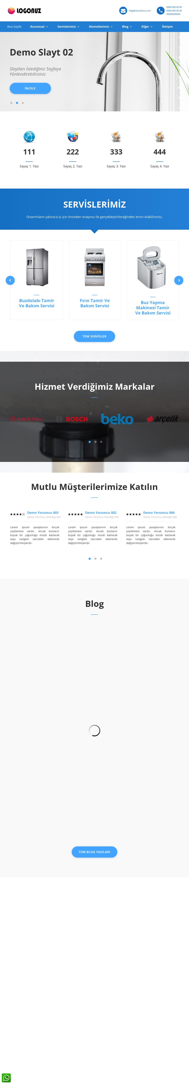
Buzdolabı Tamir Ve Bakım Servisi (36, 303)
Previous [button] (10, 280)
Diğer (145, 27)
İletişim (167, 27)
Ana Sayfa (14, 27)
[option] (37, 280)
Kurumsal (37, 27)
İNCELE (30, 88)
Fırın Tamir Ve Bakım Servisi (95, 303)
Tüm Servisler (94, 336)
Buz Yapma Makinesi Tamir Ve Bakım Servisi (153, 307)
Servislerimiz (67, 27)
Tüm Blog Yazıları (94, 852)
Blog (125, 27)
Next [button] (178, 280)
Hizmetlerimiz (99, 27)
